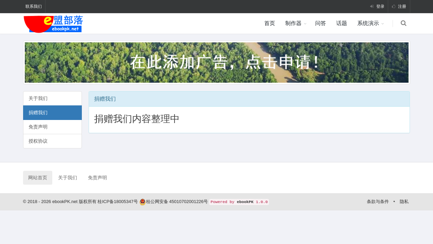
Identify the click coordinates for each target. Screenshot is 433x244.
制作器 (293, 23)
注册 (399, 6)
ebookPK (245, 202)
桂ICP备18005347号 (118, 201)
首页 (269, 23)
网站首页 (37, 177)
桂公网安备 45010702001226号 (177, 201)
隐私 (404, 201)
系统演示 (368, 23)
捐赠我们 (38, 112)
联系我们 (33, 6)
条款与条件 (378, 201)
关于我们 (38, 98)
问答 (320, 23)
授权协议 (38, 141)
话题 (341, 23)
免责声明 (38, 126)
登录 (377, 6)
